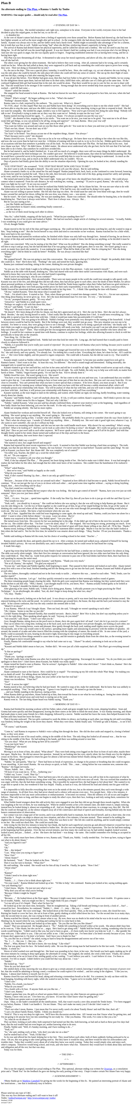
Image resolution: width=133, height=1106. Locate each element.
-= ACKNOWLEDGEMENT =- (66, 1076)
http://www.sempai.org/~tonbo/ (42, 1098)
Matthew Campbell (31, 1081)
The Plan (32, 9)
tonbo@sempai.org (17, 1098)
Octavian (108, 1069)
